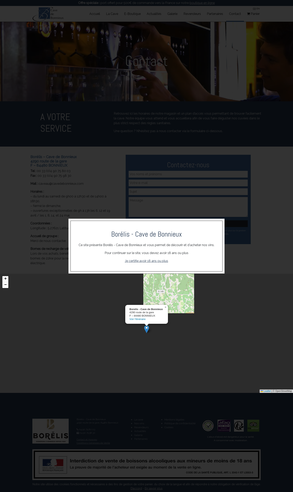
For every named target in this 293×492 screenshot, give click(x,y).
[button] (146, 329)
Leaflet (266, 391)
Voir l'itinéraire (137, 319)
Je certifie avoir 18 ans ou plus (146, 261)
